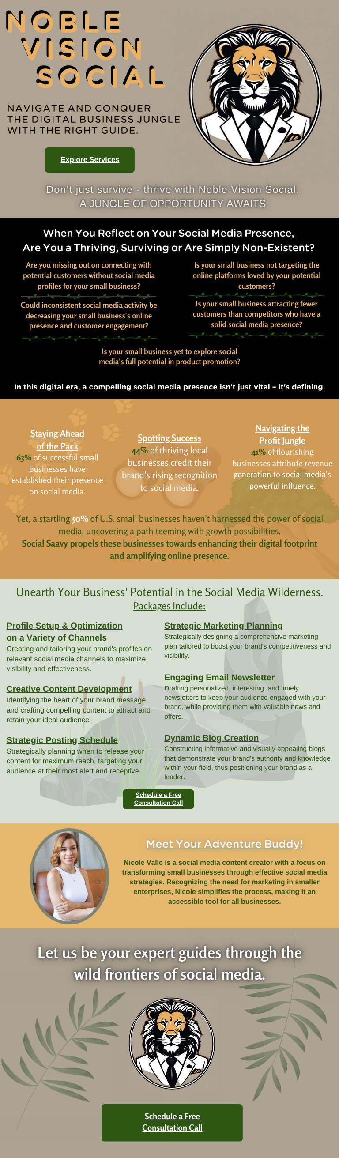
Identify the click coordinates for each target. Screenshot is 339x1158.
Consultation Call (158, 803)
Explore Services (90, 160)
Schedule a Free (158, 795)
